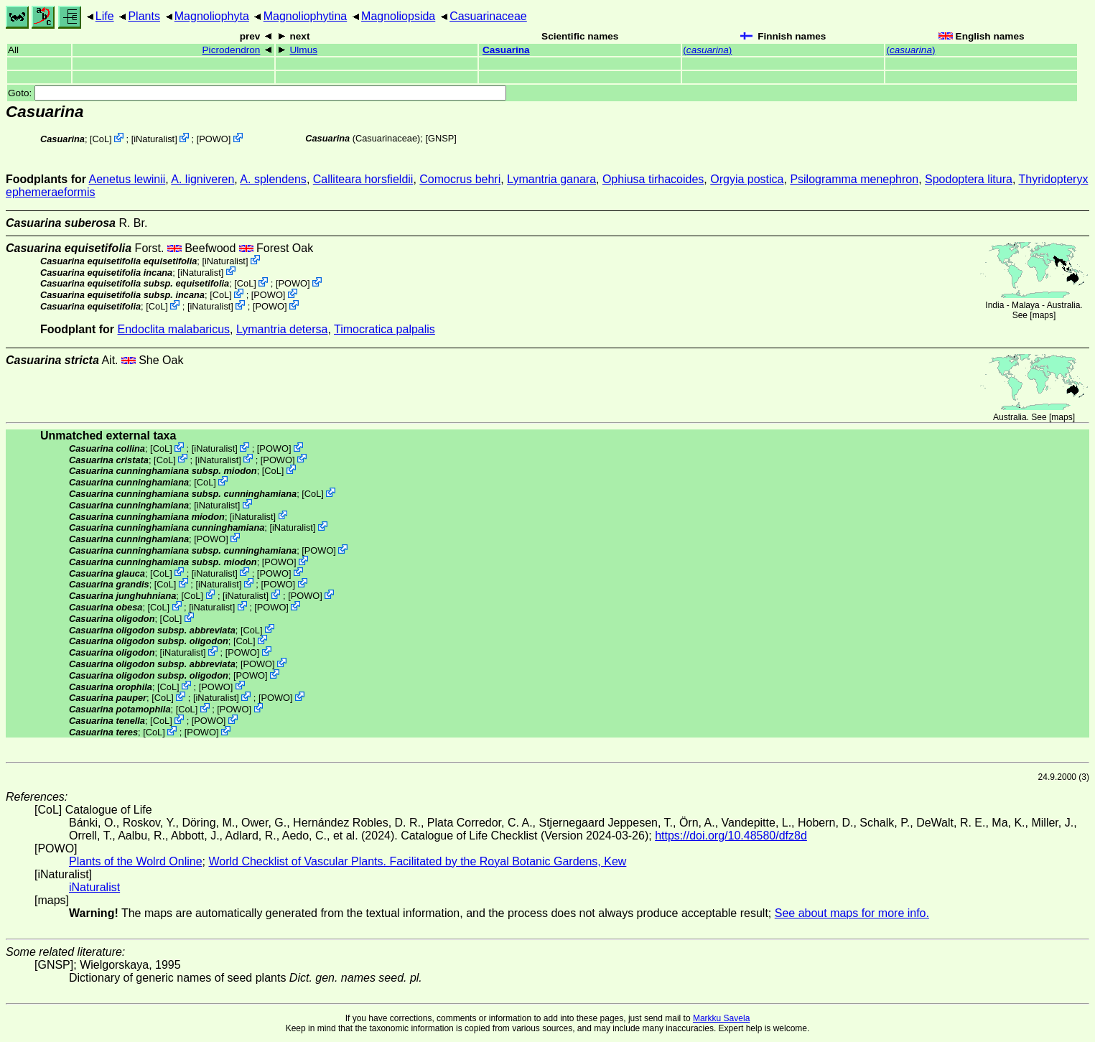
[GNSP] (440, 138)
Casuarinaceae (488, 16)
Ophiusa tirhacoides (653, 179)
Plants (143, 16)
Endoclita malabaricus (174, 329)
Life (104, 16)
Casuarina (506, 50)
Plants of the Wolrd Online (135, 861)
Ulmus (304, 50)
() (707, 50)
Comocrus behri (459, 179)
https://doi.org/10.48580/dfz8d (731, 835)
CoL (101, 139)
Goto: (257, 93)
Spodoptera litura (968, 179)
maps (1043, 315)
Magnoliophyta (211, 16)
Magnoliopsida (398, 16)
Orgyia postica (746, 179)
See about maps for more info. (852, 913)
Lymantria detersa (281, 329)
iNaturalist (154, 139)
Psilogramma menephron (854, 179)
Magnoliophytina (306, 16)
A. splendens (273, 179)
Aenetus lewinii (127, 179)
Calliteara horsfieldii (363, 179)
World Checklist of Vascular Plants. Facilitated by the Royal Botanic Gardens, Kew (417, 861)
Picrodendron (231, 50)
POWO (213, 139)
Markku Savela (721, 1018)
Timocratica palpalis (384, 329)
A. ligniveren (202, 179)
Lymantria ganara (551, 179)
